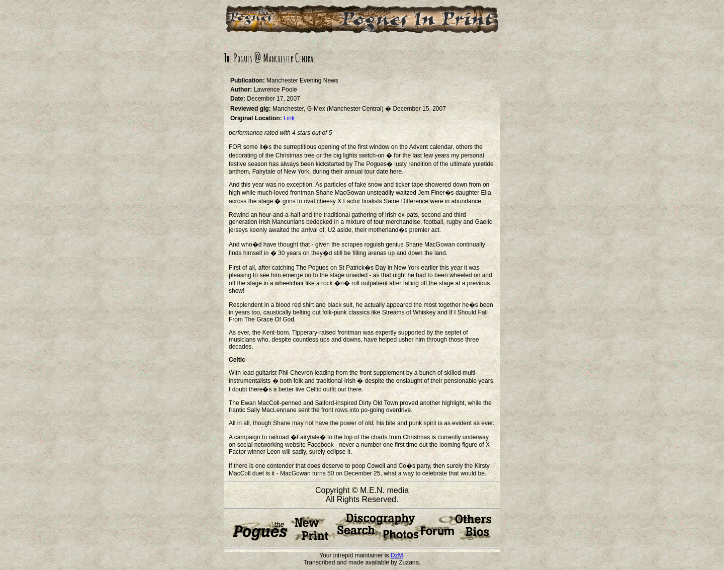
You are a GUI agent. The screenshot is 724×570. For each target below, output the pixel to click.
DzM (397, 555)
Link (289, 118)
